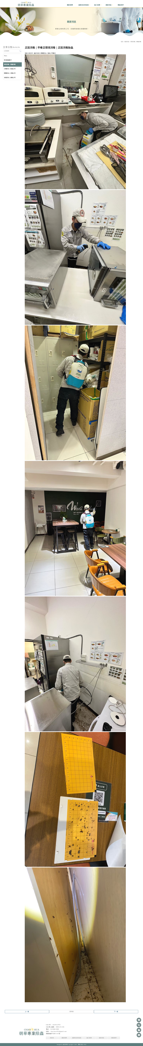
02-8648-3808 (55, 1029)
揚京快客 (65, 1044)
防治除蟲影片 (8, 60)
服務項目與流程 (76, 1038)
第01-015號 (56, 1033)
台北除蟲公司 (27, 1041)
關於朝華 (64, 1038)
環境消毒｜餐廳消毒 (136, 41)
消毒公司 (44, 1041)
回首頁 (52, 1038)
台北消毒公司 (52, 1041)
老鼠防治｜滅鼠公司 (10, 77)
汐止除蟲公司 (36, 1041)
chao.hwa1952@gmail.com (59, 1031)
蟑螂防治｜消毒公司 (10, 73)
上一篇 (27, 1011)
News (5, 55)
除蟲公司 (20, 1041)
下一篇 (116, 1011)
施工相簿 (89, 1038)
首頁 (122, 41)
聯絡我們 (113, 1038)
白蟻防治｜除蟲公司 (10, 68)
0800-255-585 (60, 1027)
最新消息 (126, 41)
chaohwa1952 (56, 1024)
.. (77, 1044)
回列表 (71, 1011)
